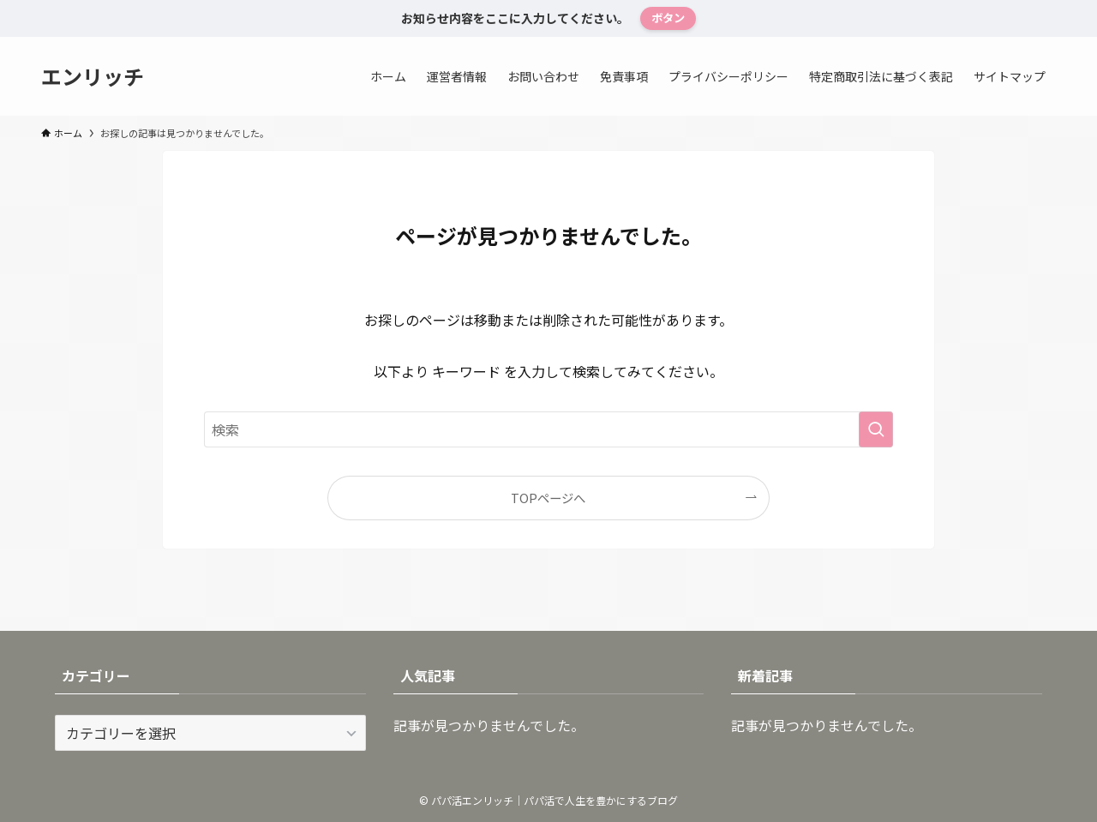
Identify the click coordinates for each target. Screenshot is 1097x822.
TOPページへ (548, 498)
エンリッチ (92, 76)
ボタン (668, 17)
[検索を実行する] (876, 429)
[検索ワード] (548, 429)
